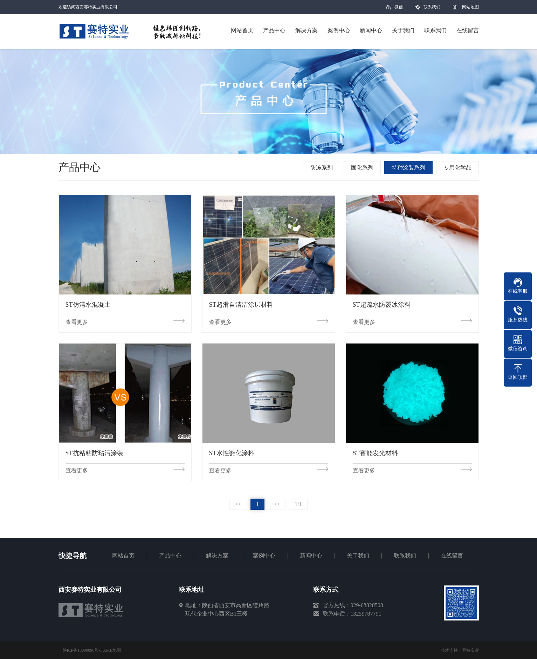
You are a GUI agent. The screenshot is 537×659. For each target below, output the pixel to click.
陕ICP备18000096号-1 (82, 650)
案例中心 (264, 556)
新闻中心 (311, 556)
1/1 (298, 504)
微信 (398, 9)
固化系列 (362, 168)
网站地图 (470, 7)
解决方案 (217, 556)
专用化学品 (457, 168)
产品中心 (170, 556)
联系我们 (432, 7)
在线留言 (452, 556)
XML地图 (112, 650)
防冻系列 (321, 168)
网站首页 (123, 556)
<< (238, 504)
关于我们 (358, 556)
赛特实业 (470, 650)
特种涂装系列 (408, 168)
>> (277, 504)
